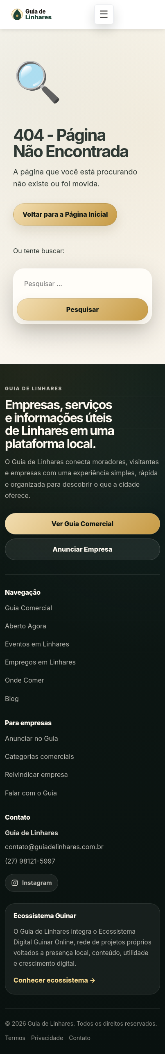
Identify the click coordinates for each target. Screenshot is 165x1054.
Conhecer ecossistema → (55, 980)
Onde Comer (24, 680)
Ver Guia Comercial (82, 524)
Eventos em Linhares (37, 644)
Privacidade (47, 1037)
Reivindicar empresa (36, 774)
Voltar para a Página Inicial (65, 214)
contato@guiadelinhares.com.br (54, 847)
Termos (15, 1037)
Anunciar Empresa (83, 549)
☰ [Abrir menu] (103, 14)
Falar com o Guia (31, 793)
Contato (79, 1037)
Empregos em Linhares (40, 662)
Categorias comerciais (39, 756)
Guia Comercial (28, 608)
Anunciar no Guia (31, 738)
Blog (12, 698)
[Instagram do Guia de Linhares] (31, 883)
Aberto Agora (25, 626)
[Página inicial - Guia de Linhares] (49, 14)
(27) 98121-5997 (30, 861)
